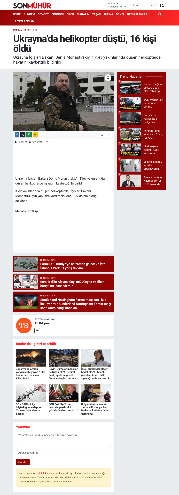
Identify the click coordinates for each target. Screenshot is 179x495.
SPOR (70, 14)
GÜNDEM (29, 14)
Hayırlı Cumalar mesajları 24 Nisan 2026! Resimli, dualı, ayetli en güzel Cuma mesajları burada (63, 373)
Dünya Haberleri (25, 30)
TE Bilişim (22, 142)
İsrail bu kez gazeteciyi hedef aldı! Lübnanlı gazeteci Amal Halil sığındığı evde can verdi (95, 373)
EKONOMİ (58, 14)
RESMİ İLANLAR (137, 14)
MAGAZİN (83, 14)
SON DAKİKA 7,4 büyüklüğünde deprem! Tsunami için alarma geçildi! (29, 409)
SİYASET (43, 14)
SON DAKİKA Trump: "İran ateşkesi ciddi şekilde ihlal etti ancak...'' (63, 407)
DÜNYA (108, 14)
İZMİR (17, 14)
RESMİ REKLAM (25, 21)
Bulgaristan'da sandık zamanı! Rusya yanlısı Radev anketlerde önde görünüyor (95, 409)
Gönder (22, 462)
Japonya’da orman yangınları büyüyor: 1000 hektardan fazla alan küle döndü (30, 373)
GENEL (120, 14)
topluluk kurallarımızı (47, 473)
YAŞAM (96, 14)
